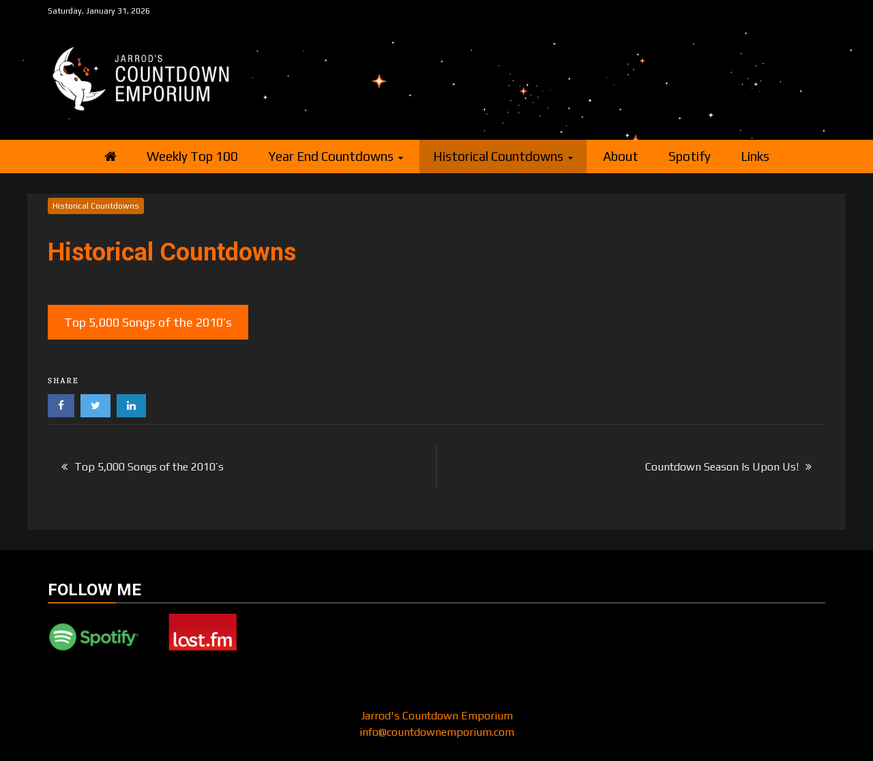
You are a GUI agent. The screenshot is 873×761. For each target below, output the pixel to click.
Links (755, 156)
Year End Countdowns (331, 156)
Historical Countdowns (498, 156)
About (620, 156)
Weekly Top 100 (192, 156)
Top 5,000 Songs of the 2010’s (148, 322)
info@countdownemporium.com (436, 732)
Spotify (689, 156)
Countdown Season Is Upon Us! (722, 466)
